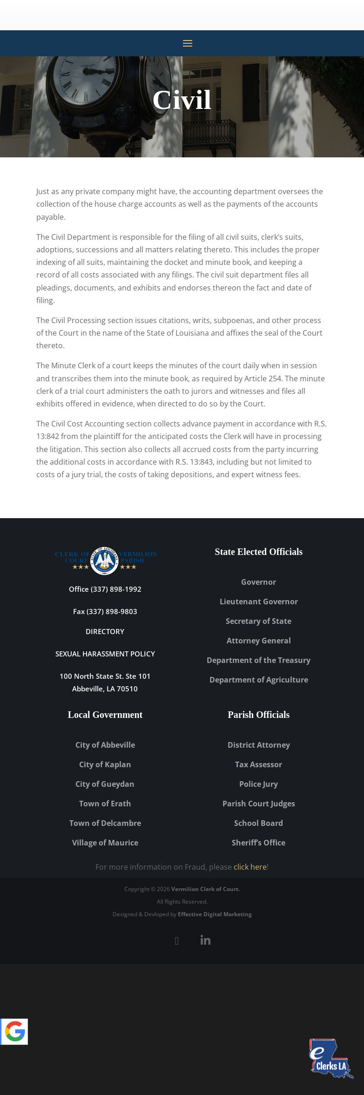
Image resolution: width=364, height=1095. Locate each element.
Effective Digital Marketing (215, 914)
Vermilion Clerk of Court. (205, 889)
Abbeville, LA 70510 (105, 688)
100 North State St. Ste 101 (105, 676)
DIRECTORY (105, 631)
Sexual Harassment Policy (105, 653)
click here (250, 867)
